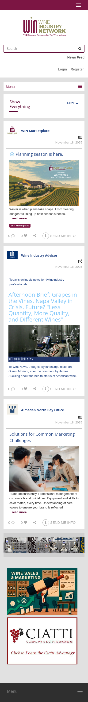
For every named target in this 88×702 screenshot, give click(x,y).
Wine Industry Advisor (39, 255)
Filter (73, 103)
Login (62, 69)
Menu (12, 691)
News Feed (75, 57)
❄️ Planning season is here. (36, 154)
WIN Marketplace (35, 130)
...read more (18, 218)
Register (77, 69)
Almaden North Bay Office (42, 410)
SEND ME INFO (59, 236)
